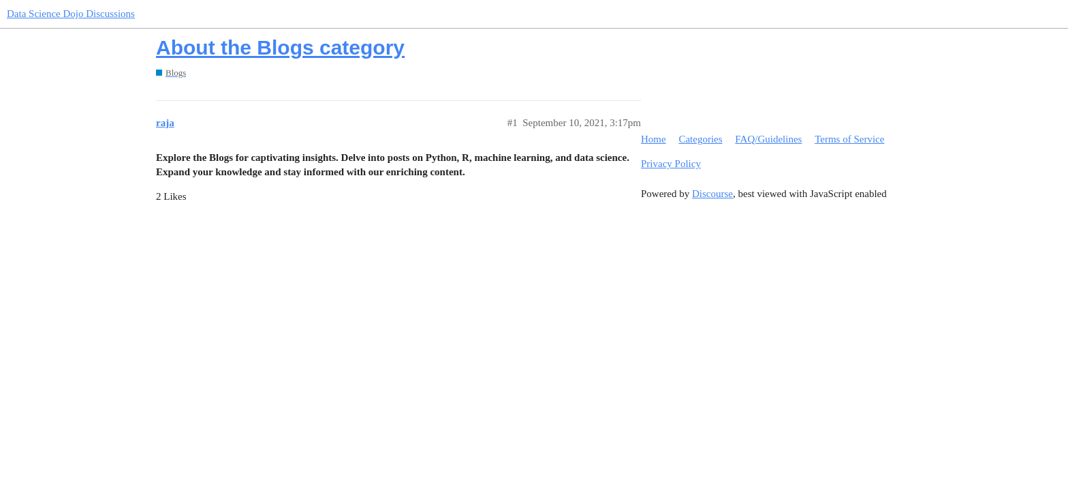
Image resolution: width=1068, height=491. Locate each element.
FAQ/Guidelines (768, 139)
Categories (700, 139)
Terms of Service (849, 139)
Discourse (712, 193)
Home (653, 139)
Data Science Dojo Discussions (71, 13)
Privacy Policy (671, 163)
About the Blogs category (280, 47)
